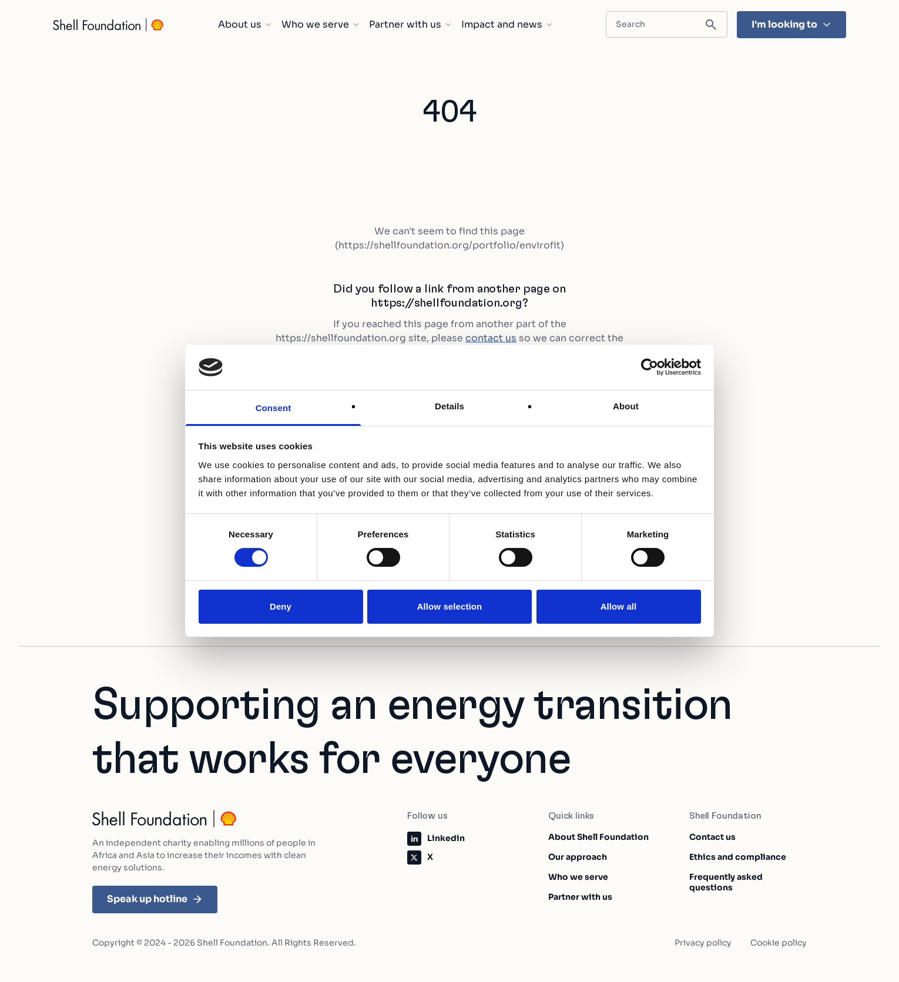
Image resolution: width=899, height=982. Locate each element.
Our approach (577, 857)
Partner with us (410, 25)
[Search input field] (666, 24)
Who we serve (320, 25)
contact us (490, 338)
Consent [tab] (273, 408)
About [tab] (626, 406)
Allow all (619, 606)
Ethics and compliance (737, 857)
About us (245, 25)
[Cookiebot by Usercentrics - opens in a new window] (649, 367)
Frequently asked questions (726, 882)
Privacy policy (703, 942)
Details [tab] (449, 406)
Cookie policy (778, 942)
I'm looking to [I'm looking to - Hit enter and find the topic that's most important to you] (791, 24)
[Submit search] (711, 25)
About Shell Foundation (598, 837)
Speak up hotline (155, 899)
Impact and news (507, 25)
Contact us (712, 837)
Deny (280, 606)
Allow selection (449, 606)
